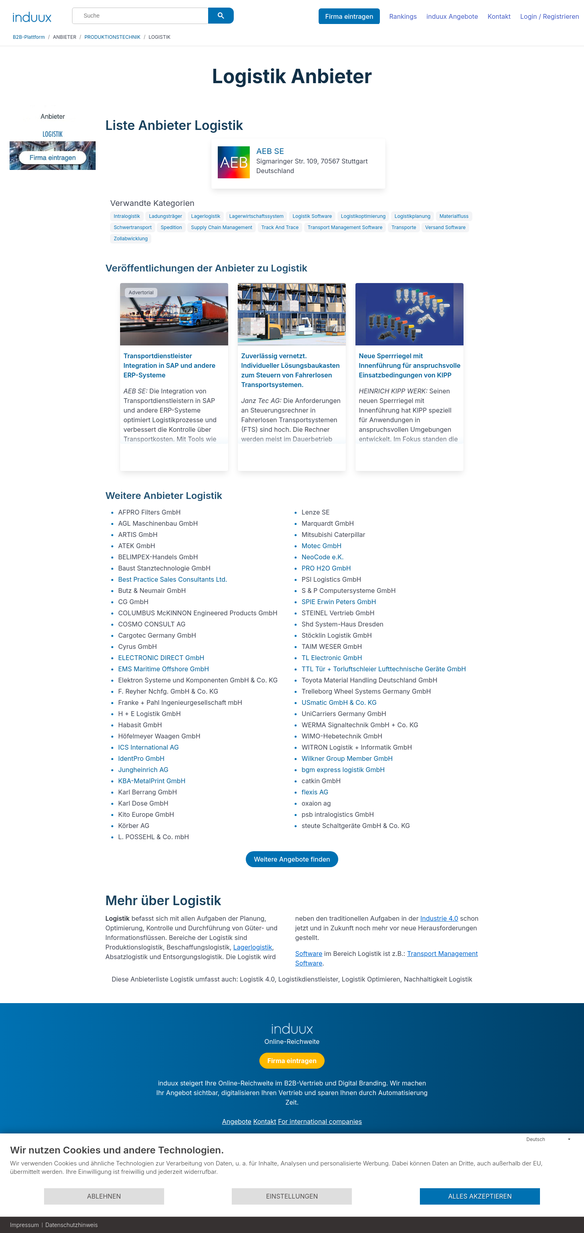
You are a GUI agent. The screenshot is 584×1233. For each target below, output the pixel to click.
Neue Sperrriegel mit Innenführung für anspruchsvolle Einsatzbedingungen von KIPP (409, 365)
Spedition (171, 227)
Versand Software (445, 227)
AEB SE (270, 151)
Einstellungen (292, 1196)
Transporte (403, 227)
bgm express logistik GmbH (343, 770)
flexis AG (314, 792)
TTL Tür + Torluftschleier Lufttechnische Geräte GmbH (383, 669)
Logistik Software (312, 216)
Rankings (403, 16)
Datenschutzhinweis (71, 1224)
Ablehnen (104, 1196)
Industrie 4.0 (439, 918)
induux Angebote (452, 16)
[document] (292, 1165)
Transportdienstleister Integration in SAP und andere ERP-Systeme (169, 365)
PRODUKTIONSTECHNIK (112, 37)
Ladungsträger (165, 216)
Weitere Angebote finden (292, 859)
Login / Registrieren (549, 16)
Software (308, 954)
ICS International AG (148, 747)
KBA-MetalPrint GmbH (151, 781)
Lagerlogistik (206, 216)
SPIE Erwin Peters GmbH (338, 602)
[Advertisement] (530, 225)
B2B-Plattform (29, 37)
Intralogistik (127, 216)
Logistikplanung (413, 216)
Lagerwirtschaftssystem (256, 216)
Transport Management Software (345, 227)
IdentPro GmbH (141, 758)
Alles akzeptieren (480, 1196)
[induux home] (32, 15)
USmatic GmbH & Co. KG (338, 702)
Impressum (24, 1224)
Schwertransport (133, 227)
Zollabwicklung (131, 238)
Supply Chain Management (221, 227)
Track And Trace (280, 227)
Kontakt (499, 16)
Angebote (236, 1121)
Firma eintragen (349, 16)
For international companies (320, 1121)
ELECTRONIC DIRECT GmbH (161, 658)
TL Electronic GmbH (331, 658)
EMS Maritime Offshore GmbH (163, 669)
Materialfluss (454, 216)
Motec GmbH (321, 546)
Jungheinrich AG (143, 770)
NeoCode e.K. (322, 557)
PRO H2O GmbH (326, 568)
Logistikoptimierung (363, 216)
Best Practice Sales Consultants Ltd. (172, 579)
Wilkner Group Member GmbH (347, 758)
